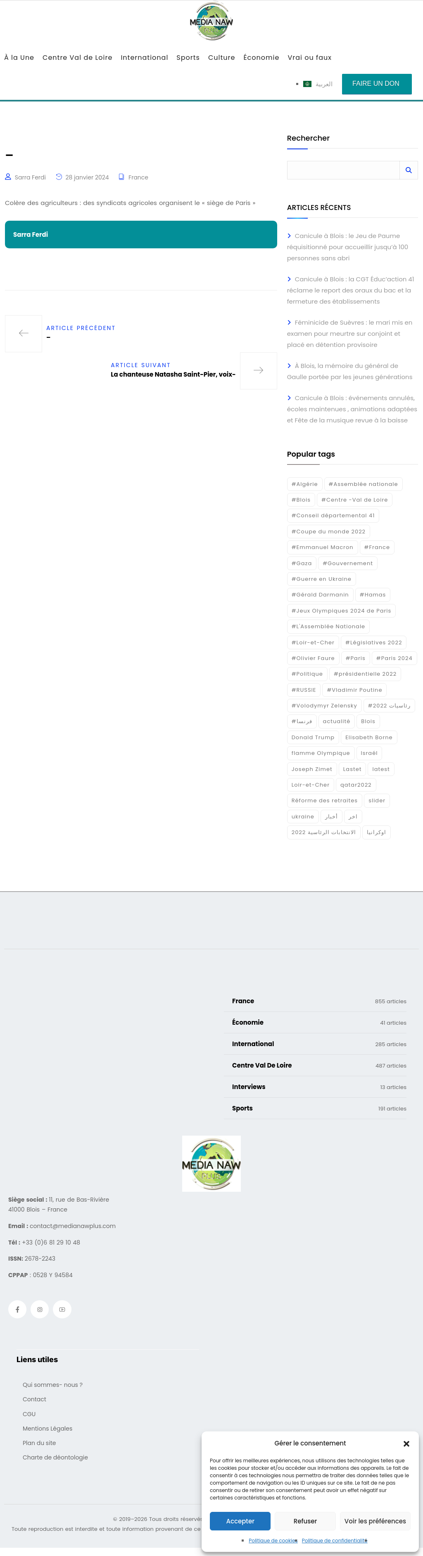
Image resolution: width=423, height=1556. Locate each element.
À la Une (19, 57)
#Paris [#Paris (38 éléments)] (356, 658)
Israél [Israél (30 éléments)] (369, 753)
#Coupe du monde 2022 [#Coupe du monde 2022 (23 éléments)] (329, 531)
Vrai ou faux (310, 57)
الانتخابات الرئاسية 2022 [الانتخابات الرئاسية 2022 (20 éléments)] (324, 832)
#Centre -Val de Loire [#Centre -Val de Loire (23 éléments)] (354, 500)
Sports (188, 57)
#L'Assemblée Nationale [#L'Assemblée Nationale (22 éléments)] (329, 626)
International (144, 57)
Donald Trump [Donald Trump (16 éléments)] (313, 737)
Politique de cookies (273, 1540)
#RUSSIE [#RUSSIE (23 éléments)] (304, 690)
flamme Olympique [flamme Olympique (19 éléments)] (321, 753)
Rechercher (308, 138)
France (138, 177)
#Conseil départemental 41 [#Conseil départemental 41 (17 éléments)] (333, 515)
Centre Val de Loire (77, 57)
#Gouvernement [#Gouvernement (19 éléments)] (348, 563)
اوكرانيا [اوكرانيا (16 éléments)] (376, 832)
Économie (261, 57)
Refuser (305, 1521)
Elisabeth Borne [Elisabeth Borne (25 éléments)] (369, 737)
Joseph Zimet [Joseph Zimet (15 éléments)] (312, 769)
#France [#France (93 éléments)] (377, 547)
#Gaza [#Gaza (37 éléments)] (302, 563)
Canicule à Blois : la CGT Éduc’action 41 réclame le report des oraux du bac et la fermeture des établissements (350, 290)
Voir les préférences (375, 1521)
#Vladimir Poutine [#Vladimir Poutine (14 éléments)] (354, 690)
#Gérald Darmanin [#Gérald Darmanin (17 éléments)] (320, 595)
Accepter (240, 1521)
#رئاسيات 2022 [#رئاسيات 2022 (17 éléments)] (389, 706)
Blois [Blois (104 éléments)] (368, 721)
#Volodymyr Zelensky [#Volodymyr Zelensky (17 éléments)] (324, 706)
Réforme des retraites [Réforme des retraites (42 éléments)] (325, 800)
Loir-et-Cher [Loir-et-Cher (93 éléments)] (311, 785)
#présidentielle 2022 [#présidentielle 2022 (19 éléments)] (365, 674)
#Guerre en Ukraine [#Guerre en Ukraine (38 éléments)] (322, 579)
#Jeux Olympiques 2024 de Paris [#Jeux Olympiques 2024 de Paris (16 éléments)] (342, 611)
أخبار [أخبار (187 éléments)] (331, 816)
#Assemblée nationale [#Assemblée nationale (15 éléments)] (363, 484)
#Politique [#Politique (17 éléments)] (307, 674)
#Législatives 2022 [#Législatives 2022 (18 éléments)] (373, 642)
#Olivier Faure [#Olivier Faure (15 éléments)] (313, 658)
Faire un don (375, 83)
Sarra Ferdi (30, 177)
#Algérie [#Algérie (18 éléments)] (305, 484)
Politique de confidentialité (335, 1540)
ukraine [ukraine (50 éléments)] (303, 816)
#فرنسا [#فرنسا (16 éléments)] (302, 721)
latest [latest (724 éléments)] (381, 769)
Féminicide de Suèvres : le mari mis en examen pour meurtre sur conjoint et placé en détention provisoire (350, 333)
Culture (221, 57)
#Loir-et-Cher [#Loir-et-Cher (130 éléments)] (313, 642)
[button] (406, 1443)
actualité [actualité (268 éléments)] (337, 721)
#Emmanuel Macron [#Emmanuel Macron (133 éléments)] (323, 547)
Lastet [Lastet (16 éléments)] (352, 769)
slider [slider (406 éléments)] (376, 800)
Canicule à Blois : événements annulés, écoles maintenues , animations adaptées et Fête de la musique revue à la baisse (352, 409)
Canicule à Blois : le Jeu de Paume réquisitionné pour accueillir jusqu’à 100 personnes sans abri (348, 246)
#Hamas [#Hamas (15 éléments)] (373, 595)
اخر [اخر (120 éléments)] (353, 816)
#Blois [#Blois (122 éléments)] (301, 500)
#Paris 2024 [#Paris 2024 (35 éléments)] (394, 658)
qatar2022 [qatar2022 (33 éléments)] (356, 785)
